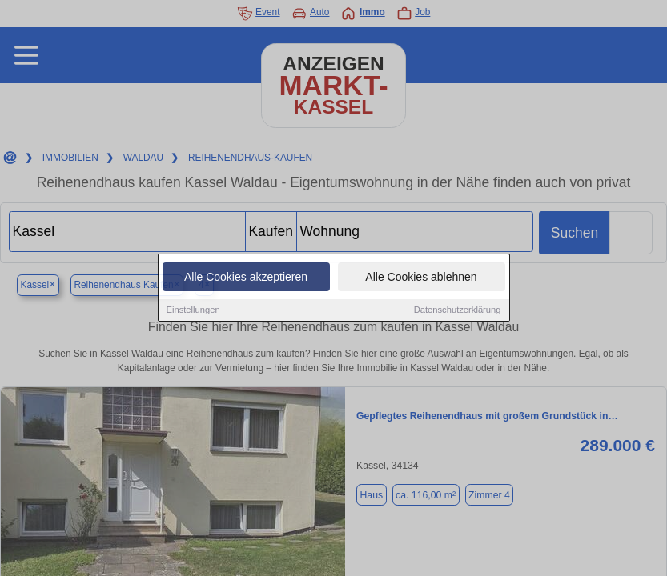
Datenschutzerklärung (457, 310)
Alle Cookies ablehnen (420, 277)
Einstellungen (193, 310)
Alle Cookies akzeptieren (245, 277)
